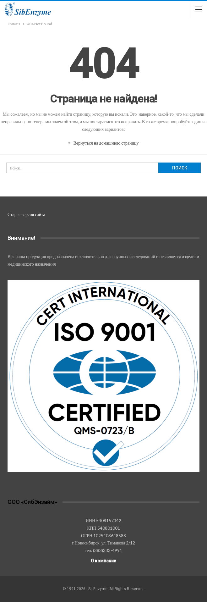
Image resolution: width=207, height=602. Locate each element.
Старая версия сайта (26, 214)
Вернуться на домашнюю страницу (103, 143)
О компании (103, 560)
